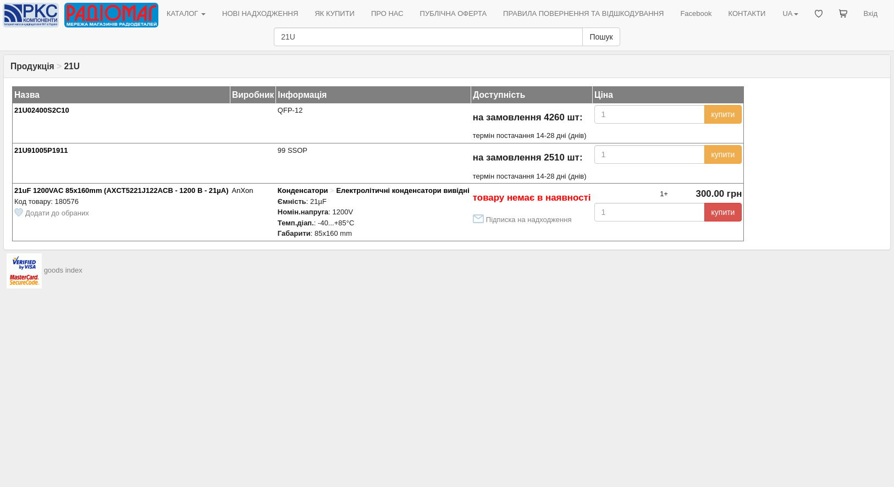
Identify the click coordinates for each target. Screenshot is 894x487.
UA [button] (790, 13)
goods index (63, 270)
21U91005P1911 (41, 150)
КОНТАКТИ (746, 13)
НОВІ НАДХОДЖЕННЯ (260, 13)
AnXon (242, 190)
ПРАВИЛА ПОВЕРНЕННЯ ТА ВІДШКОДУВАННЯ (583, 13)
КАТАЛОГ (186, 13)
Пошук (600, 36)
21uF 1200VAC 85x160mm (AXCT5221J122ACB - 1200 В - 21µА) (121, 190)
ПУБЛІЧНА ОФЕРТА (453, 13)
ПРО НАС (387, 13)
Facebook (695, 13)
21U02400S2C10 (41, 110)
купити (723, 114)
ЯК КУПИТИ (334, 13)
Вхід (871, 13)
